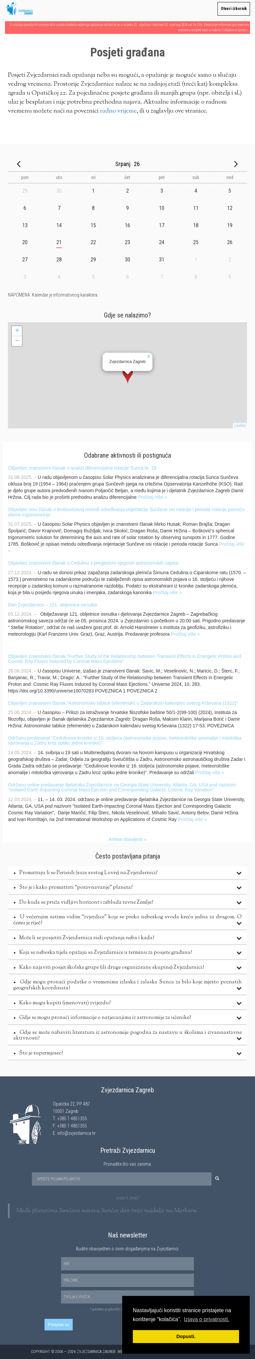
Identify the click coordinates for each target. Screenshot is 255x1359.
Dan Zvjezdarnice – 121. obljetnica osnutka (52, 604)
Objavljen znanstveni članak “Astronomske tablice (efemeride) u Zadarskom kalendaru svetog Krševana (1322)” (123, 703)
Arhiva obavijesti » (127, 839)
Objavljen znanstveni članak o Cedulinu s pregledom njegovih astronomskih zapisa (93, 563)
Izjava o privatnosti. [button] (206, 1319)
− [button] (17, 341)
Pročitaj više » (152, 497)
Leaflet (239, 425)
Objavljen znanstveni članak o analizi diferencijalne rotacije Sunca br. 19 (82, 468)
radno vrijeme (118, 111)
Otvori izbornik (234, 8)
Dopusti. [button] (186, 1336)
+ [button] (17, 331)
